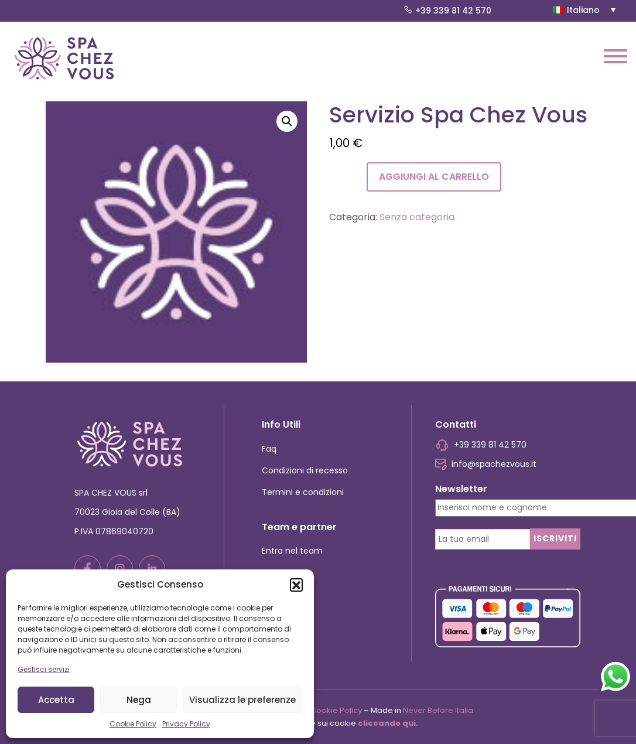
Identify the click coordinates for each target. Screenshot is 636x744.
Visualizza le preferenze (242, 700)
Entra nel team (292, 551)
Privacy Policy (186, 724)
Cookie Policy (133, 724)
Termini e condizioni (303, 492)
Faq (269, 449)
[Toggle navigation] (615, 58)
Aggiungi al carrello (434, 176)
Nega (138, 700)
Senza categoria (416, 217)
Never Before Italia (438, 710)
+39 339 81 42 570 (447, 11)
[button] (296, 585)
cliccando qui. (388, 723)
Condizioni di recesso (305, 470)
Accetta (56, 700)
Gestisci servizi (44, 669)
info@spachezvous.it (486, 464)
